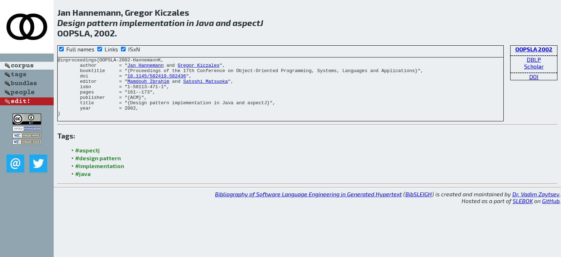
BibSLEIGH (418, 205)
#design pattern (98, 169)
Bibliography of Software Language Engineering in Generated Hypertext (308, 205)
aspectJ (248, 22)
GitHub (551, 212)
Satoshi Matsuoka (205, 86)
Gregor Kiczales (198, 67)
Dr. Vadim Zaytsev (536, 205)
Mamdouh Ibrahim (148, 86)
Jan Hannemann (145, 67)
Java (205, 22)
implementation (152, 22)
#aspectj (87, 161)
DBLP (534, 59)
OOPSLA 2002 (533, 49)
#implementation (99, 177)
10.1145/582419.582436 (156, 80)
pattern (102, 22)
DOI (533, 76)
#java (83, 185)
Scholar (534, 66)
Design (71, 22)
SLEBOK (523, 212)
